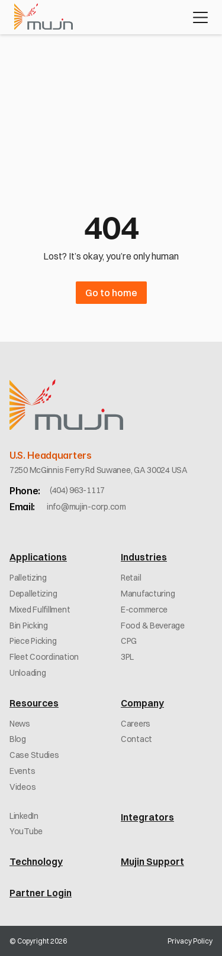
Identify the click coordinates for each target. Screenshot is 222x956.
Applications (38, 557)
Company (142, 703)
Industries (144, 557)
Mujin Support (152, 861)
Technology (36, 861)
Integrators (147, 817)
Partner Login (40, 893)
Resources (34, 703)
